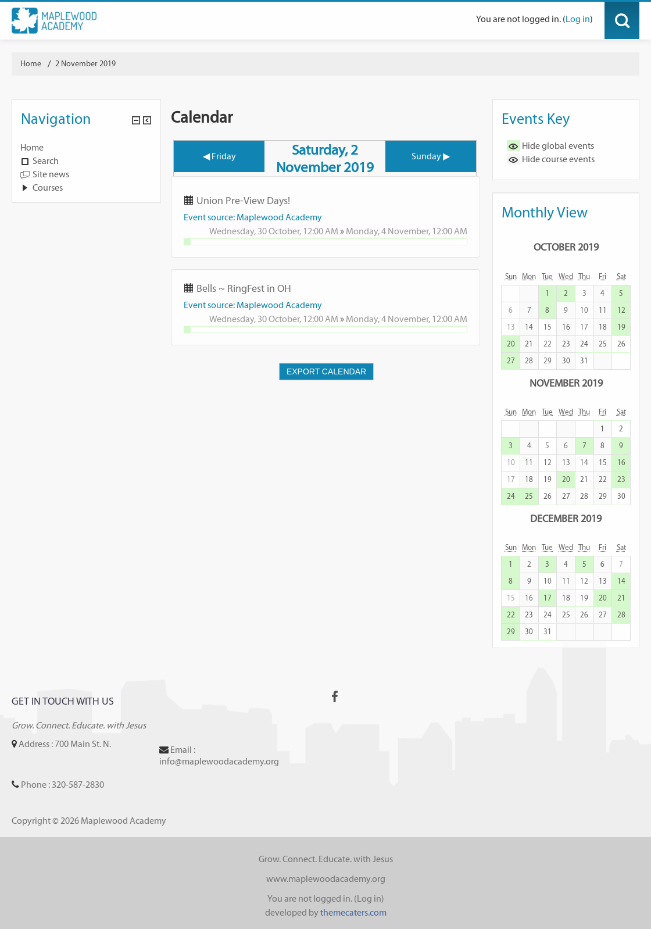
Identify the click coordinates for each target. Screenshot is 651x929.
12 (621, 310)
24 (584, 344)
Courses (48, 187)
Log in (578, 18)
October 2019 (566, 247)
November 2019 (566, 383)
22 (603, 479)
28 (584, 496)
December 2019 (566, 518)
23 (566, 344)
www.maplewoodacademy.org (325, 878)
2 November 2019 (85, 64)
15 (603, 462)
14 (621, 581)
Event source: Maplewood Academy (253, 217)
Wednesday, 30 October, (256, 231)
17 (547, 598)
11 (603, 310)
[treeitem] (86, 147)
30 (566, 360)
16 (566, 327)
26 (621, 344)
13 (603, 581)
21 (529, 344)
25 (603, 344)
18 (603, 327)
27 (511, 360)
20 (511, 344)
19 (621, 327)
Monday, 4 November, (389, 231)
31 (584, 360)
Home (32, 147)
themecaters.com (353, 912)
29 (603, 496)
